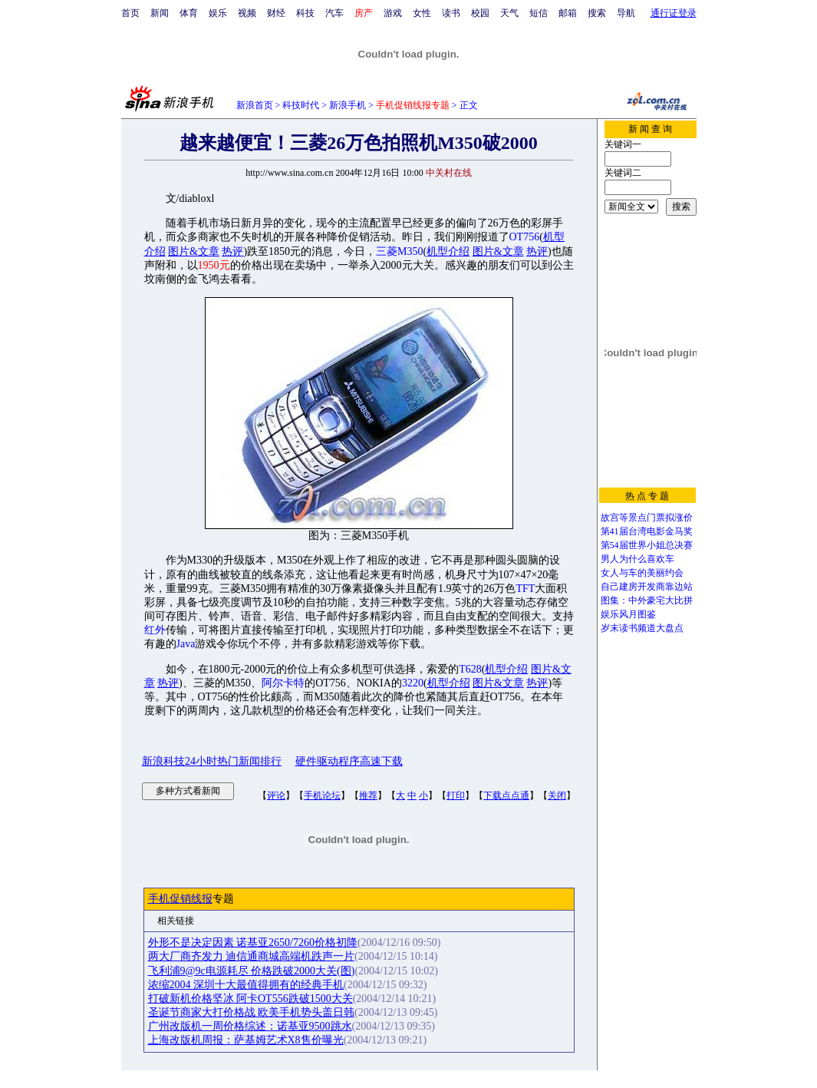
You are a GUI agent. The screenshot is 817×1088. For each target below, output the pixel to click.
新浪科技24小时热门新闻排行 (212, 761)
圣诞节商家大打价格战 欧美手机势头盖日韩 (251, 1012)
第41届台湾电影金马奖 (647, 531)
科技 (305, 13)
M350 (410, 251)
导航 (626, 13)
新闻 (159, 13)
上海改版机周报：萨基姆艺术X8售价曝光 (246, 1040)
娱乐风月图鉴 (628, 614)
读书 (451, 13)
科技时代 (300, 105)
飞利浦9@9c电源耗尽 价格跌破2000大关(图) (251, 971)
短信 (538, 13)
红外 (155, 630)
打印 (455, 795)
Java (186, 644)
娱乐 (218, 13)
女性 (422, 13)
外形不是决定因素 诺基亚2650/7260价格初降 (252, 942)
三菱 (386, 251)
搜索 (597, 13)
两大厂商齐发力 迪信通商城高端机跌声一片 (251, 956)
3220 (412, 683)
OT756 (524, 237)
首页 (130, 13)
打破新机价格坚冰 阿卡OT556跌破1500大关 (250, 998)
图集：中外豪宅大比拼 (647, 600)
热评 (232, 251)
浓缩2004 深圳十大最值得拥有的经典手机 (246, 984)
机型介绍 (448, 251)
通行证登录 (674, 13)
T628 (470, 669)
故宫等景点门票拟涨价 (647, 517)
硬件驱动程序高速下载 (349, 761)
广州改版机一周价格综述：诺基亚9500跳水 (250, 1026)
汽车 (334, 13)
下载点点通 (506, 795)
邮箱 (567, 13)
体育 (189, 13)
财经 (276, 13)
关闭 (557, 795)
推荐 (368, 795)
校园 (480, 13)
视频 (247, 13)
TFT (525, 588)
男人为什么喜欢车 (637, 559)
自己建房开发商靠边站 (647, 586)
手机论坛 (322, 795)
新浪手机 (347, 105)
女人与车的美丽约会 (642, 572)
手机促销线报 (180, 898)
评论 (276, 795)
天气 (509, 13)
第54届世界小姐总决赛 (647, 545)
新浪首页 (254, 105)
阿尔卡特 (283, 683)
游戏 (393, 13)
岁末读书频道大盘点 (642, 628)
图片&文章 (193, 251)
